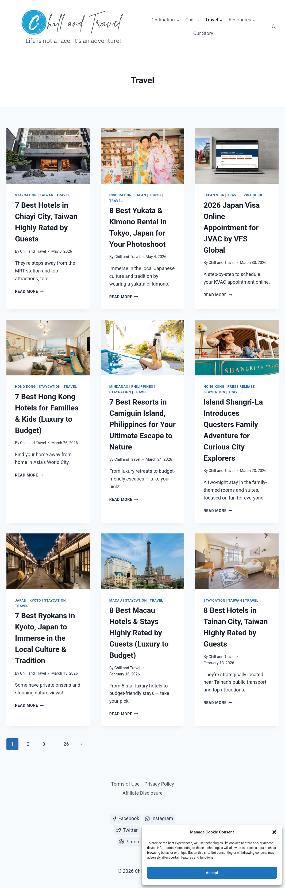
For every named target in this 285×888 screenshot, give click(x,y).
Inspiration (120, 195)
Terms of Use (125, 784)
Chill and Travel (33, 251)
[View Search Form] (274, 27)
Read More (29, 291)
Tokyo (155, 195)
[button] (274, 832)
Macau (115, 600)
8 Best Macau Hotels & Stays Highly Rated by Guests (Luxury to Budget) (139, 633)
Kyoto (35, 600)
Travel (63, 195)
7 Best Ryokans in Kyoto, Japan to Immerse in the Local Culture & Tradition (45, 638)
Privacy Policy (159, 784)
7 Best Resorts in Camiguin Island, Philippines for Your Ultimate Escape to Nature (142, 424)
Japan (140, 195)
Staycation (26, 195)
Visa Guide (253, 195)
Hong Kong (25, 387)
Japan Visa (213, 195)
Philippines (142, 387)
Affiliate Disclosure (142, 793)
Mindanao (118, 387)
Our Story (203, 33)
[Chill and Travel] (73, 26)
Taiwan (46, 195)
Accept (212, 872)
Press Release (241, 387)
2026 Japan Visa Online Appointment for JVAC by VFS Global (231, 228)
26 (66, 744)
